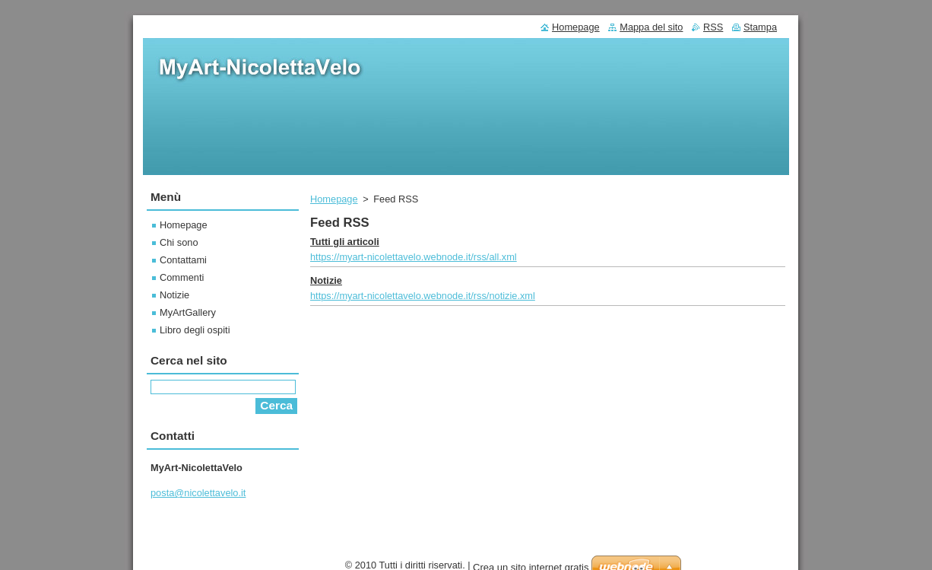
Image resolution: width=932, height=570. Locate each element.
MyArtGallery (188, 312)
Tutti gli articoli (344, 241)
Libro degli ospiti (195, 330)
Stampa (760, 27)
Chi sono (179, 242)
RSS (713, 27)
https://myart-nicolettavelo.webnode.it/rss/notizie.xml (422, 295)
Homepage (334, 199)
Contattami (183, 260)
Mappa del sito (651, 27)
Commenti (182, 277)
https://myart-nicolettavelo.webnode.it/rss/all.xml (413, 257)
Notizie (326, 280)
